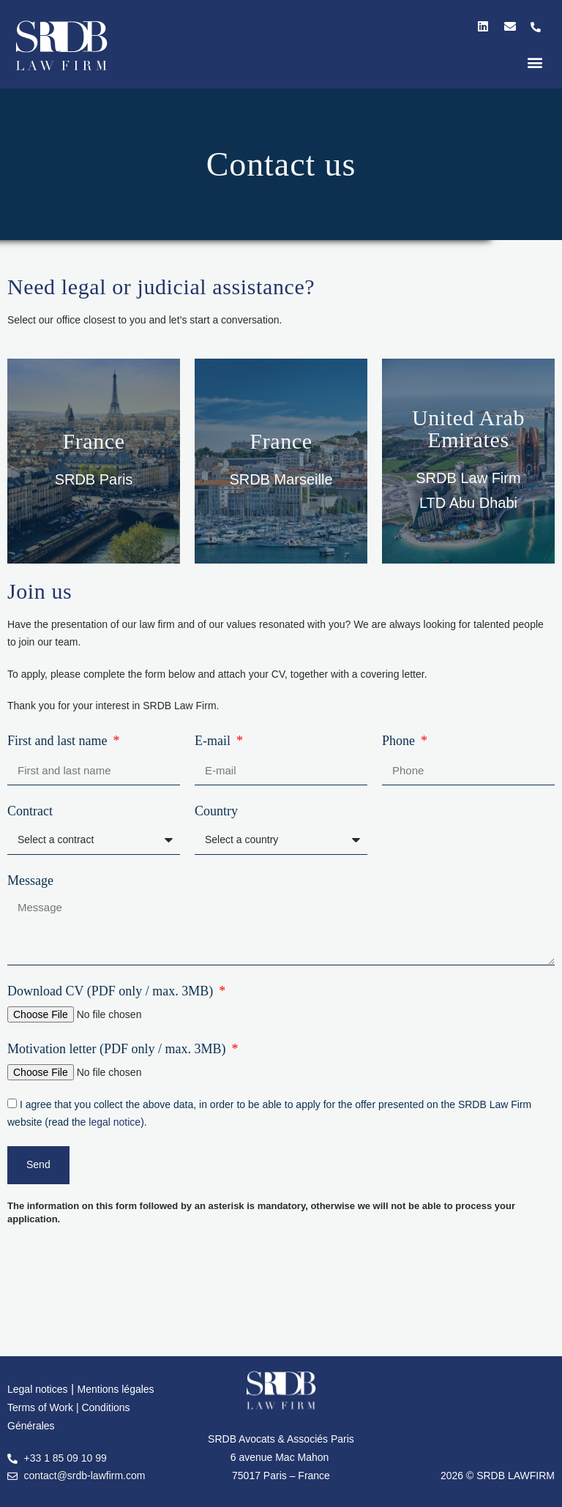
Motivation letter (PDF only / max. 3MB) (118, 1049)
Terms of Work (41, 1407)
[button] (535, 62)
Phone (400, 740)
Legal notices (37, 1389)
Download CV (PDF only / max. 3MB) (112, 991)
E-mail (214, 740)
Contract (30, 811)
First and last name (58, 740)
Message (30, 880)
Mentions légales (116, 1389)
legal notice (114, 1122)
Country (216, 811)
